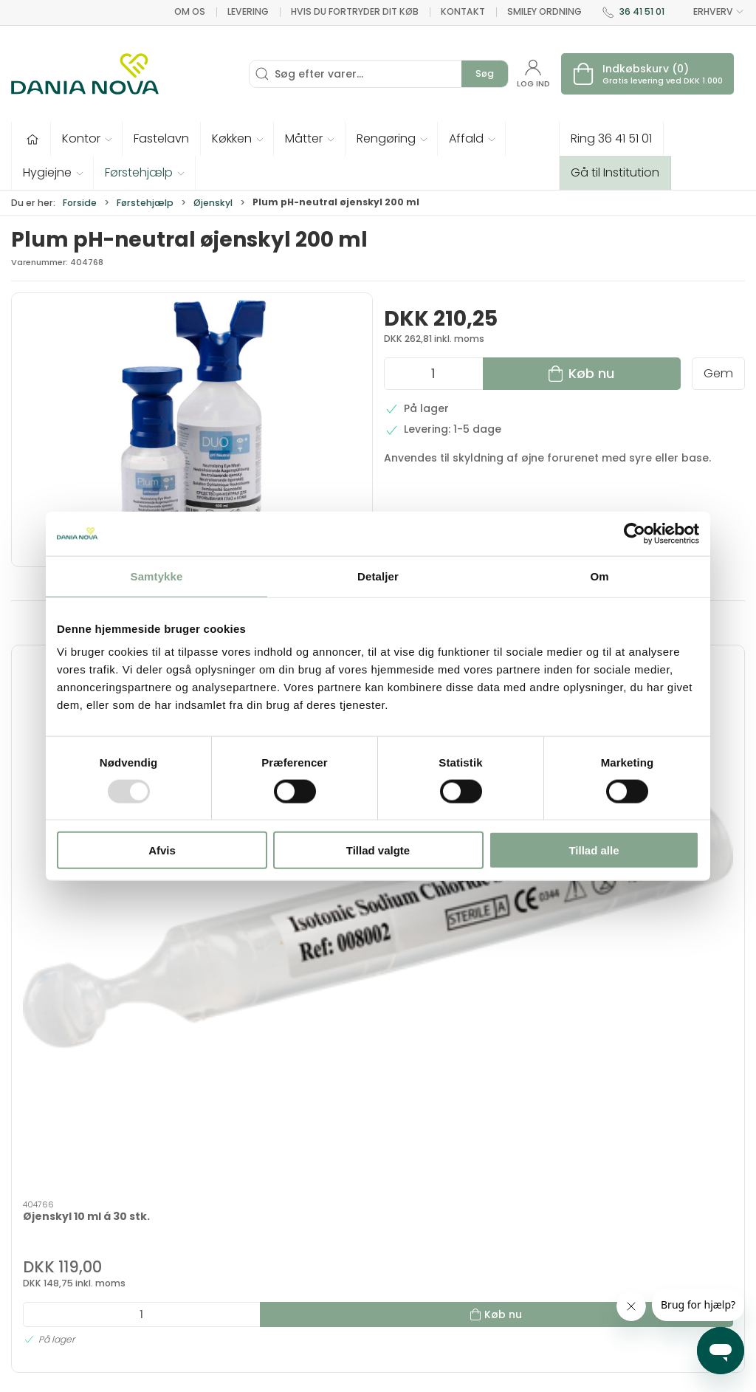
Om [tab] (599, 575)
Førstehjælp (145, 202)
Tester (283, 1237)
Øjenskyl (213, 202)
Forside (80, 202)
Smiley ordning (544, 11)
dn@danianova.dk (60, 1245)
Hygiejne (408, 1174)
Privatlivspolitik (557, 1321)
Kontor (404, 1194)
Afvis (162, 850)
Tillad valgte (378, 850)
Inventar (288, 1194)
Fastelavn (292, 1258)
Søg (484, 73)
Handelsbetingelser (570, 1300)
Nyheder (408, 1294)
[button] (87, 139)
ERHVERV (710, 11)
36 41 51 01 (641, 11)
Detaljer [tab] (378, 575)
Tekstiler (289, 1216)
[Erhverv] (85, 73)
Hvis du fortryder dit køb (355, 11)
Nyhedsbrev (550, 1216)
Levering (248, 11)
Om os (189, 11)
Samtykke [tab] (157, 575)
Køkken (405, 1216)
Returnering (549, 1258)
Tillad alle (593, 850)
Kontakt (463, 11)
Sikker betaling (557, 1279)
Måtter (404, 1237)
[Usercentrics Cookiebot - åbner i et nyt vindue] (634, 533)
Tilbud (282, 1174)
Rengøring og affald (422, 1266)
